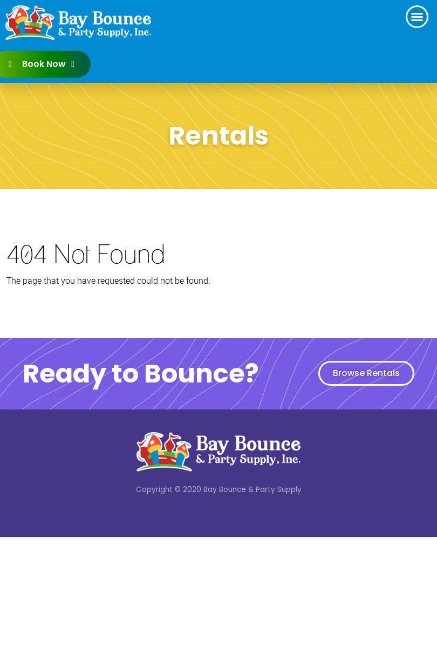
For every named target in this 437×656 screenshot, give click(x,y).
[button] (417, 16)
